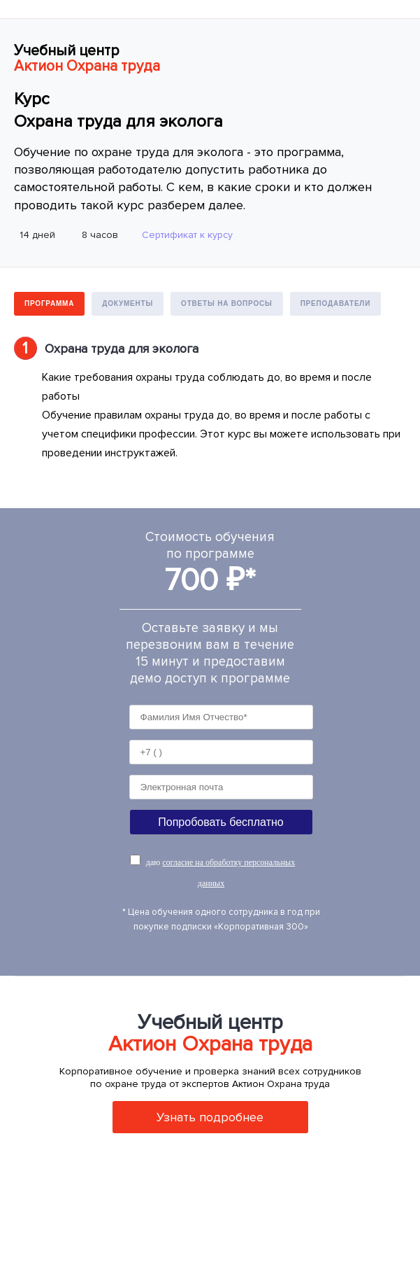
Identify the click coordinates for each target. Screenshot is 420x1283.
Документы (127, 303)
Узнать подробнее (210, 1117)
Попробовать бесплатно (220, 822)
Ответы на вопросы (227, 303)
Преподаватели (335, 303)
